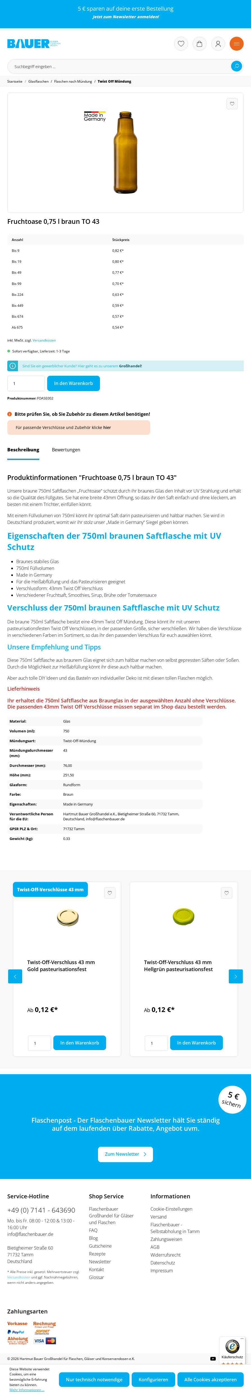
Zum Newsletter (122, 1154)
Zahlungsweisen (166, 1239)
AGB (154, 1247)
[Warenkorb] (200, 44)
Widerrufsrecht (165, 1255)
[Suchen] (236, 66)
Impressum (161, 1271)
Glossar (96, 1277)
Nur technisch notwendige (94, 1380)
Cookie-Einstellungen (171, 1209)
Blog (93, 1238)
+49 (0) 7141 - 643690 (41, 1210)
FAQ (93, 1230)
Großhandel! (130, 365)
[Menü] (237, 44)
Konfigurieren (153, 1380)
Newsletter (124, 16)
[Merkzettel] (181, 44)
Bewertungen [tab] (66, 450)
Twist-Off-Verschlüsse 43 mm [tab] (50, 889)
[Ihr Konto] (218, 44)
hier (107, 427)
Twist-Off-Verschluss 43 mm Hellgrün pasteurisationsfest (178, 965)
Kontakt (96, 1269)
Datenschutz (162, 1263)
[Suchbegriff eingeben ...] (125, 66)
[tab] (23, 452)
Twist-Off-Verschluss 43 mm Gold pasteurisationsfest (61, 965)
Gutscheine (100, 1246)
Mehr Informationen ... (27, 1389)
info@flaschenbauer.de (30, 1234)
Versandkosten (44, 340)
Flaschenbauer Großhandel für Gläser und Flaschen (111, 1215)
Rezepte (97, 1254)
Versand (158, 1217)
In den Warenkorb (73, 383)
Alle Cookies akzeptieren (210, 1380)
